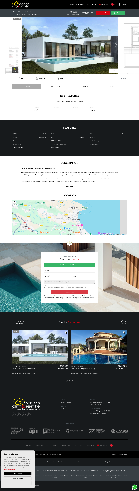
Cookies (39, 454)
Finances (112, 86)
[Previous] (121, 322)
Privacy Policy (87, 286)
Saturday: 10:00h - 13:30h (98, 413)
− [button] (14, 205)
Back (123, 78)
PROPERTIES (80, 4)
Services (55, 445)
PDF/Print (40, 78)
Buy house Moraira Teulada (54, 462)
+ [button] (14, 202)
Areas (75, 445)
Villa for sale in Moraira (84, 462)
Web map (45, 454)
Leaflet (101, 234)
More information (9, 469)
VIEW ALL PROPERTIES (20, 322)
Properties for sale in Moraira (113, 462)
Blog (82, 445)
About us (66, 445)
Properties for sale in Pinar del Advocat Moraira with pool (55, 476)
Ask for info (102, 13)
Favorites (104, 4)
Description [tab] (55, 86)
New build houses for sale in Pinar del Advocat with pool (55, 471)
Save (60, 78)
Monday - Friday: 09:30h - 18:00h (100, 411)
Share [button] (21, 78)
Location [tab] (84, 86)
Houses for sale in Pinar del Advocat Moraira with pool (84, 471)
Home (72, 4)
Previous (23, 45)
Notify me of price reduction (87, 12)
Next (116, 45)
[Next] (125, 322)
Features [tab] (26, 86)
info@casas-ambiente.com (68, 409)
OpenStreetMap (112, 234)
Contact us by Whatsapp (69, 265)
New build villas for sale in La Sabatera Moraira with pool (84, 476)
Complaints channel (55, 454)
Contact (94, 4)
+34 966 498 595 (65, 402)
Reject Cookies (18, 483)
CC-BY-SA (124, 234)
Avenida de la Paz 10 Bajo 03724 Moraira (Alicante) (100, 403)
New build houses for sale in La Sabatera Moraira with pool (113, 476)
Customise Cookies (18, 478)
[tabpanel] (40, 353)
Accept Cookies (18, 473)
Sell (87, 4)
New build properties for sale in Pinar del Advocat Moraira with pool (113, 471)
